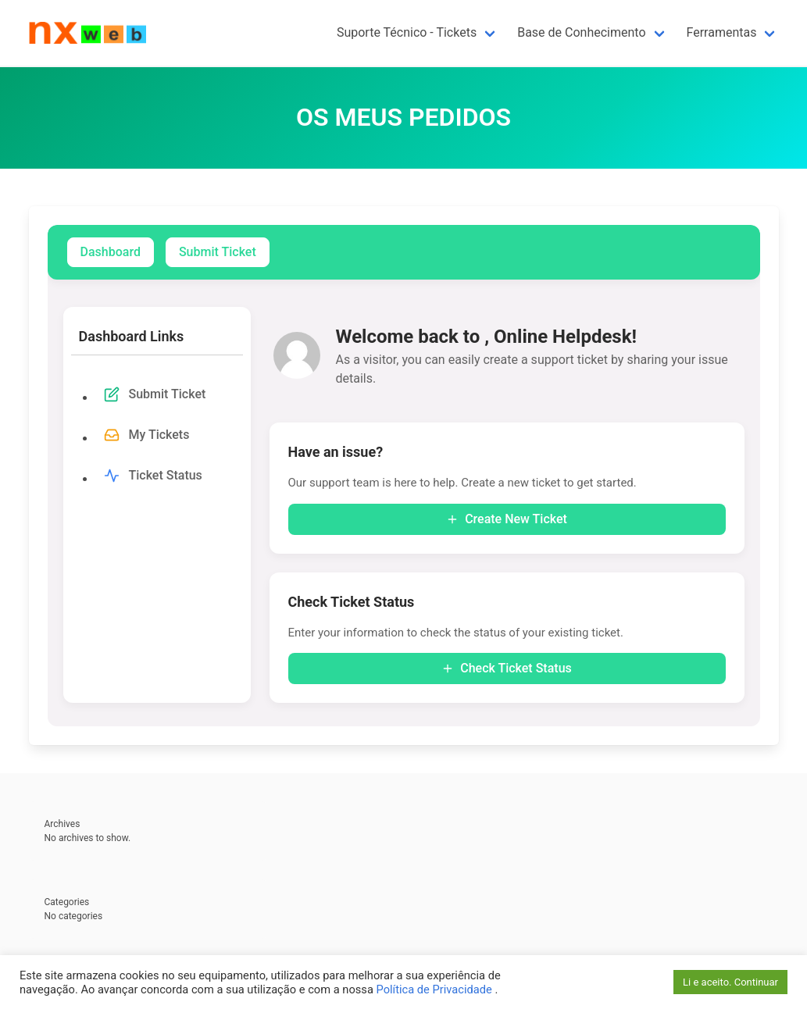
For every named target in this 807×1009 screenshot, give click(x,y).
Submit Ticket (217, 251)
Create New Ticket (506, 519)
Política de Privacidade (435, 989)
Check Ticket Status (506, 668)
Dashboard (110, 251)
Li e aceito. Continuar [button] (730, 982)
